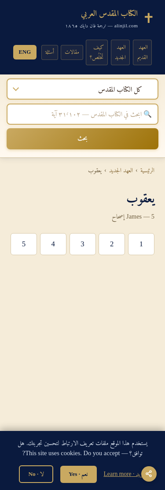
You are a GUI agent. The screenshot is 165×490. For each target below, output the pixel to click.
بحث (82, 137)
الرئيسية (147, 170)
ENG (25, 52)
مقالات (72, 52)
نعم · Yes (78, 474)
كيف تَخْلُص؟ (97, 52)
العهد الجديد (120, 52)
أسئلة (49, 52)
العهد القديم (142, 52)
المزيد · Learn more (125, 474)
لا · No (36, 474)
